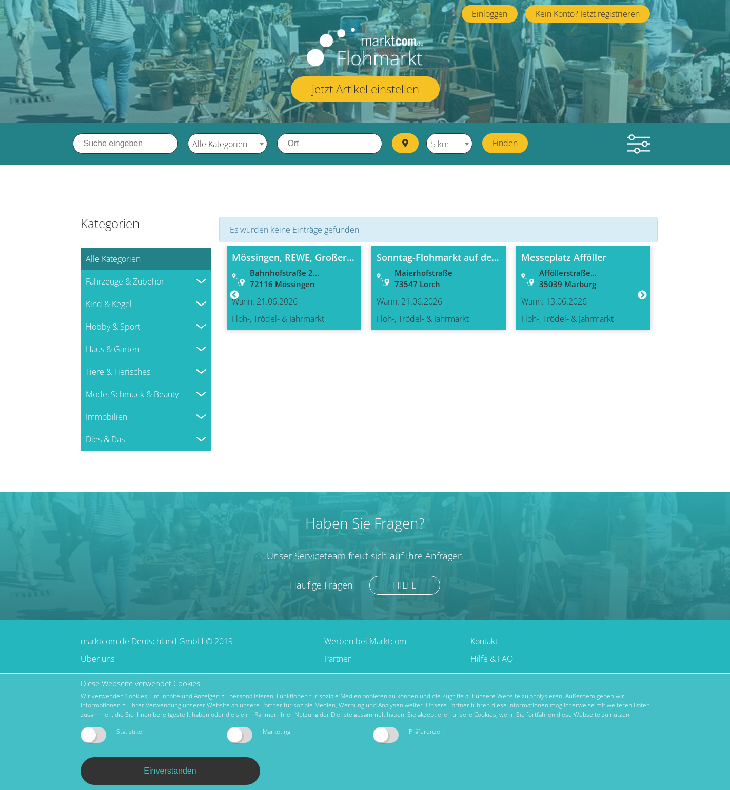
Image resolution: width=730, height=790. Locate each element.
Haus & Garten (112, 348)
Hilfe (406, 584)
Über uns (97, 657)
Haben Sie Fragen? (365, 522)
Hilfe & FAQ (491, 657)
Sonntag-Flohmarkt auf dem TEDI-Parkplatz (472, 256)
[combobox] (227, 143)
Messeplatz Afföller (563, 256)
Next (642, 295)
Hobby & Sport (113, 325)
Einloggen (489, 13)
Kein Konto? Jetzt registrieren (588, 13)
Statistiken (113, 735)
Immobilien (106, 415)
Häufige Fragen (320, 584)
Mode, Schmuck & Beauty (132, 393)
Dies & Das (105, 438)
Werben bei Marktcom (365, 640)
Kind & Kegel (109, 303)
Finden (507, 143)
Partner (337, 657)
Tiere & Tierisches (118, 370)
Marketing (258, 735)
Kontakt (484, 640)
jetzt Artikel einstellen (365, 88)
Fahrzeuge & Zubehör (125, 280)
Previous (234, 295)
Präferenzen (408, 735)
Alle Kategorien (113, 258)
